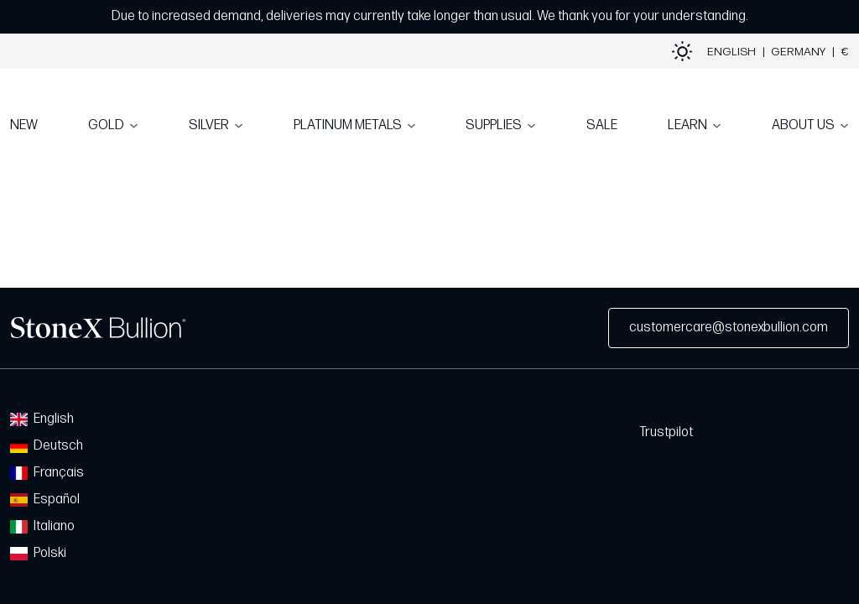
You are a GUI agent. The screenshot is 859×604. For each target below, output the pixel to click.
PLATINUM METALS (348, 125)
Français (47, 473)
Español (45, 500)
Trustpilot (666, 432)
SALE (601, 125)
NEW (24, 125)
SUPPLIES (494, 125)
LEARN (687, 125)
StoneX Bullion (98, 328)
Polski (38, 553)
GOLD (106, 125)
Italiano (42, 526)
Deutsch (46, 446)
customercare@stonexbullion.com (728, 328)
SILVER (209, 125)
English (42, 419)
